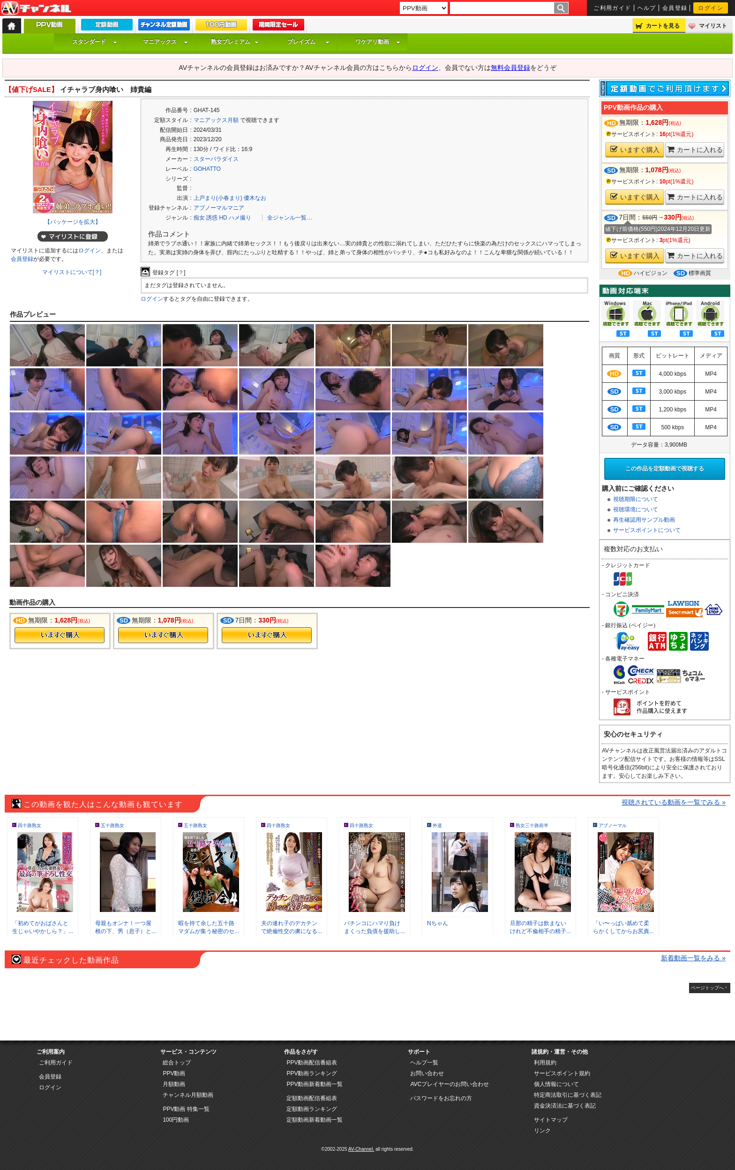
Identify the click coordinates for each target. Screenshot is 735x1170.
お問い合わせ (427, 1073)
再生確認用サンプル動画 (644, 520)
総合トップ (177, 1062)
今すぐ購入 (60, 635)
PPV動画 (174, 1073)
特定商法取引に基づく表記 (567, 1095)
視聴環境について (635, 509)
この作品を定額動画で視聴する (664, 468)
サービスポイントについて (647, 530)
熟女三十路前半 (532, 825)
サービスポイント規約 (562, 1073)
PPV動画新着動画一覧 (314, 1084)
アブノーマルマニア (219, 208)
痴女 (199, 217)
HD (223, 217)
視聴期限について (635, 499)
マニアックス (165, 41)
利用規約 (545, 1062)
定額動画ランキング (311, 1109)
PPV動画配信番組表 (311, 1062)
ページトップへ (707, 987)
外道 (437, 825)
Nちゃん (437, 923)
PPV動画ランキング (311, 1073)
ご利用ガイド (612, 8)
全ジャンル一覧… (289, 217)
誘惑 (212, 217)
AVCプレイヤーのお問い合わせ (449, 1084)
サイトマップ (551, 1120)
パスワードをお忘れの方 (441, 1098)
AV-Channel (36, 8)
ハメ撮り (240, 217)
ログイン (710, 8)
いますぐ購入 (635, 149)
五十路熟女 (112, 825)
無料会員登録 (510, 67)
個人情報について (556, 1084)
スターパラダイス (216, 159)
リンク (542, 1130)
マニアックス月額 (216, 120)
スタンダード (94, 41)
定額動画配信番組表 (311, 1098)
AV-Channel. (361, 1149)
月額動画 (174, 1084)
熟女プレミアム (235, 41)
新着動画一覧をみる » (693, 958)
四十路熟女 (29, 825)
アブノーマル (613, 825)
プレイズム (308, 41)
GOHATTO (207, 169)
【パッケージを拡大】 (73, 222)
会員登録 (675, 8)
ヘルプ (647, 8)
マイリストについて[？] (72, 272)
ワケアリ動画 (377, 41)
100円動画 (176, 1120)
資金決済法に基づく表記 (565, 1105)
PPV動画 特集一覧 (186, 1109)
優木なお (255, 198)
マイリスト (713, 26)
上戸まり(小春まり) (218, 198)
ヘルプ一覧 (424, 1062)
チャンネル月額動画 (188, 1095)
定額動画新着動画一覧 (314, 1120)
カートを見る (663, 26)
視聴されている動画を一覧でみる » (674, 802)
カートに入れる (695, 149)
